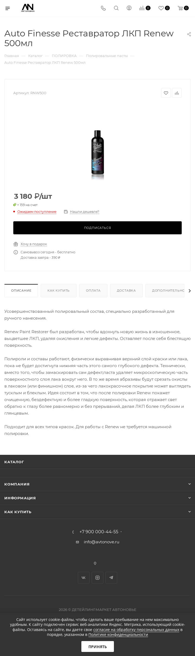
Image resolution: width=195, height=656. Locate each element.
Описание (21, 290)
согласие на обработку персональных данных (136, 629)
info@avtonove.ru (101, 541)
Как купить (58, 290)
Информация (20, 498)
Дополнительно (168, 290)
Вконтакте (83, 578)
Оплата (93, 290)
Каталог (14, 462)
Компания (17, 484)
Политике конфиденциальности (118, 634)
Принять (97, 646)
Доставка (126, 290)
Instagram (97, 578)
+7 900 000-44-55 (98, 532)
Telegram (111, 578)
